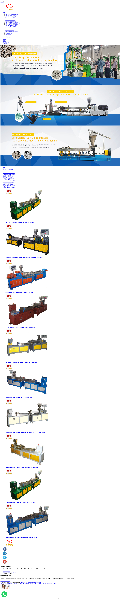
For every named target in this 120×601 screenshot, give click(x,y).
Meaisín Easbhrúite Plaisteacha (11, 22)
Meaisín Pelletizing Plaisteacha (11, 16)
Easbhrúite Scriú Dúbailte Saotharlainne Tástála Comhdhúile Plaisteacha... (24, 257)
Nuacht (4, 41)
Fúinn (4, 32)
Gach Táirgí (53, 583)
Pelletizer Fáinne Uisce (10, 20)
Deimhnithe (7, 35)
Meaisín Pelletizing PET (10, 18)
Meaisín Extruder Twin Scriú (11, 15)
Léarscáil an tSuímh (37, 582)
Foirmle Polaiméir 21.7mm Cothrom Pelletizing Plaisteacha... (20, 327)
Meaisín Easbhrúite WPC (10, 26)
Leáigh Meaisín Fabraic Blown (11, 24)
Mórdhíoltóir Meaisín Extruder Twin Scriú (8, 583)
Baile (4, 12)
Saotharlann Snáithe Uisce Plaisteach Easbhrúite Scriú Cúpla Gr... (21, 537)
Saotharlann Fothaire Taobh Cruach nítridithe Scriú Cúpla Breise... (22, 467)
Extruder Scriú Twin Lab (10, 27)
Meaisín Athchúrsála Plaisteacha (11, 31)
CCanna (4, 40)
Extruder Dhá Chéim (9, 30)
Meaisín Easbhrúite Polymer (11, 25)
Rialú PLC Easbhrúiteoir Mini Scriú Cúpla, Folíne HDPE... (20, 222)
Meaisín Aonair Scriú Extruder (11, 29)
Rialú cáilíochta (8, 37)
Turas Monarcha (8, 33)
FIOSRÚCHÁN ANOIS (5, 581)
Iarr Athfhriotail (6, 42)
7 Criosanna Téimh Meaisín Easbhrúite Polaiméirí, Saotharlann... (21, 362)
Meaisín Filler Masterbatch (10, 21)
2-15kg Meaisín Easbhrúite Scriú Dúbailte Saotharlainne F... (20, 502)
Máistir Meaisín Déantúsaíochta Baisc (13, 23)
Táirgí (4, 13)
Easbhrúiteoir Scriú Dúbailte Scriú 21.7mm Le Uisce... (18, 397)
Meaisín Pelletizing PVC (10, 17)
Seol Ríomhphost (5, 589)
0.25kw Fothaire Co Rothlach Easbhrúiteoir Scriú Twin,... (19, 292)
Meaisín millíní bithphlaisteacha (11, 14)
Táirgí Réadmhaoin (29, 582)
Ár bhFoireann (8, 34)
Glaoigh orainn (6, 43)
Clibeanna (22, 582)
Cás (6, 36)
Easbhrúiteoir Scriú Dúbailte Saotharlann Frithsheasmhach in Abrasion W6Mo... (25, 432)
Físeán (4, 39)
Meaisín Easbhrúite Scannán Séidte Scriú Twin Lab (40, 583)
